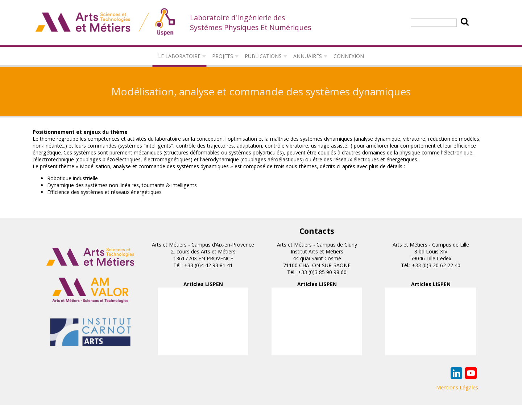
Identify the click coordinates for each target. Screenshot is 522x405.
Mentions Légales (457, 387)
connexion (349, 56)
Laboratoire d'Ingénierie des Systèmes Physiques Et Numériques (250, 22)
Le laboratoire (179, 56)
